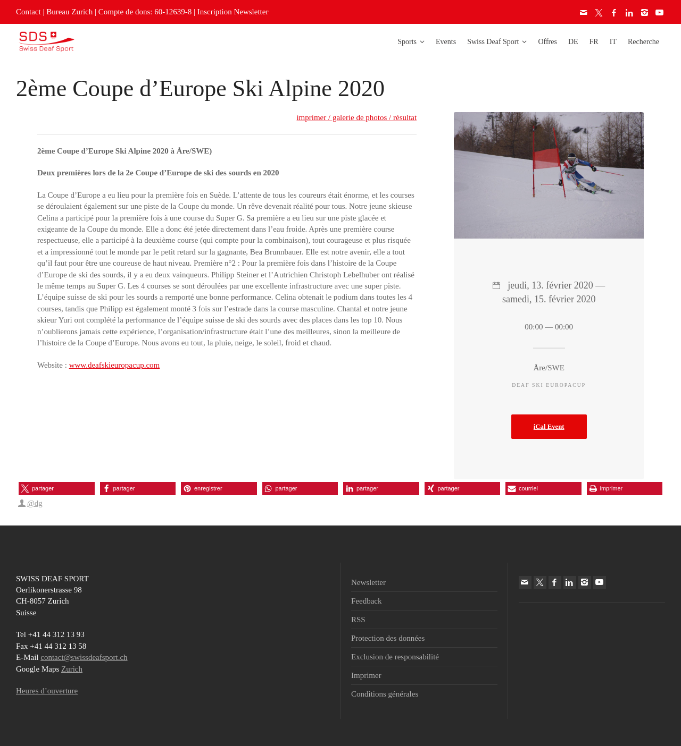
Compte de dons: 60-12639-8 (145, 11)
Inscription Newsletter (233, 11)
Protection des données (388, 638)
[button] (57, 488)
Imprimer (366, 675)
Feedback (366, 601)
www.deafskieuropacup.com (114, 365)
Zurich (71, 669)
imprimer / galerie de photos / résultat (356, 117)
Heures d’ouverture (47, 690)
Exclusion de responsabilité (395, 656)
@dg (35, 503)
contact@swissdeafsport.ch (83, 657)
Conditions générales (384, 694)
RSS (358, 619)
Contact (28, 11)
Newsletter (368, 582)
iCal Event (549, 426)
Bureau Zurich (69, 11)
